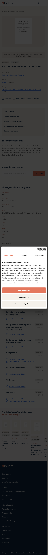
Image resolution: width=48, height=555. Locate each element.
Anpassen (24, 297)
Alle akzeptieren (24, 290)
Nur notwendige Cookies (24, 304)
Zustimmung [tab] (8, 255)
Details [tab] (24, 255)
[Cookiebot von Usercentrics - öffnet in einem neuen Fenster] (37, 249)
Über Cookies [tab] (39, 255)
